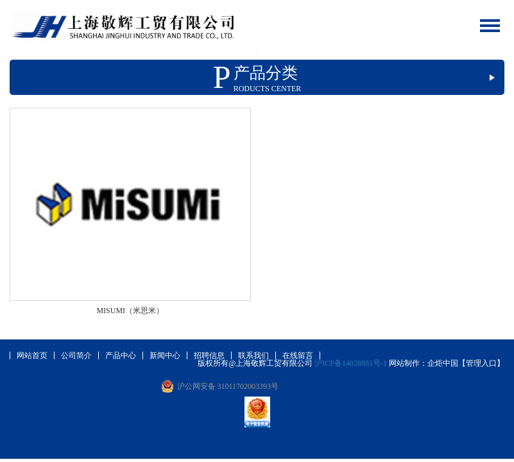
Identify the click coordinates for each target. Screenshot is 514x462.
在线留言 (297, 355)
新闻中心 (165, 355)
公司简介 (76, 355)
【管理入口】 (481, 363)
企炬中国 (442, 363)
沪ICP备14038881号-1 (350, 363)
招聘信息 (209, 355)
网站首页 (32, 355)
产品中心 (120, 355)
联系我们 (253, 355)
